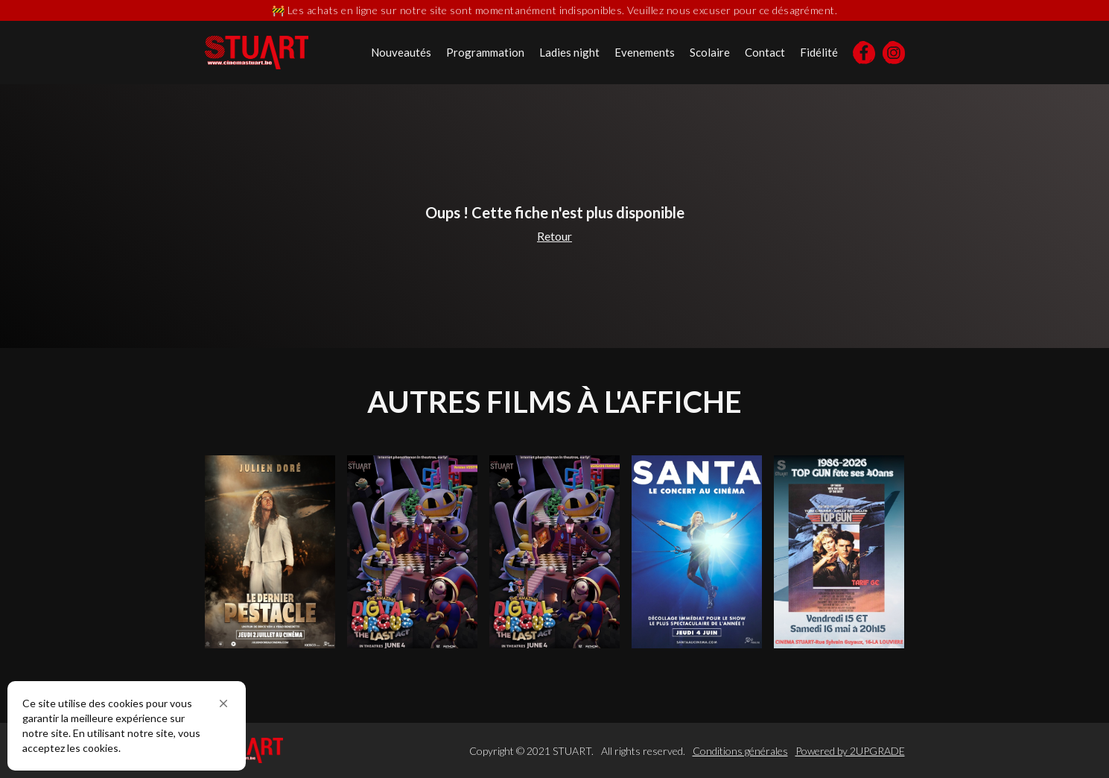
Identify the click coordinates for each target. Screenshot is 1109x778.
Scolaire (710, 52)
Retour (554, 236)
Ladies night (569, 52)
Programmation (485, 52)
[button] (223, 703)
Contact (765, 52)
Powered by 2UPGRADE (850, 750)
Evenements (644, 52)
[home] (256, 52)
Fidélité (819, 52)
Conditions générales (740, 750)
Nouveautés (401, 52)
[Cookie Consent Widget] (126, 726)
